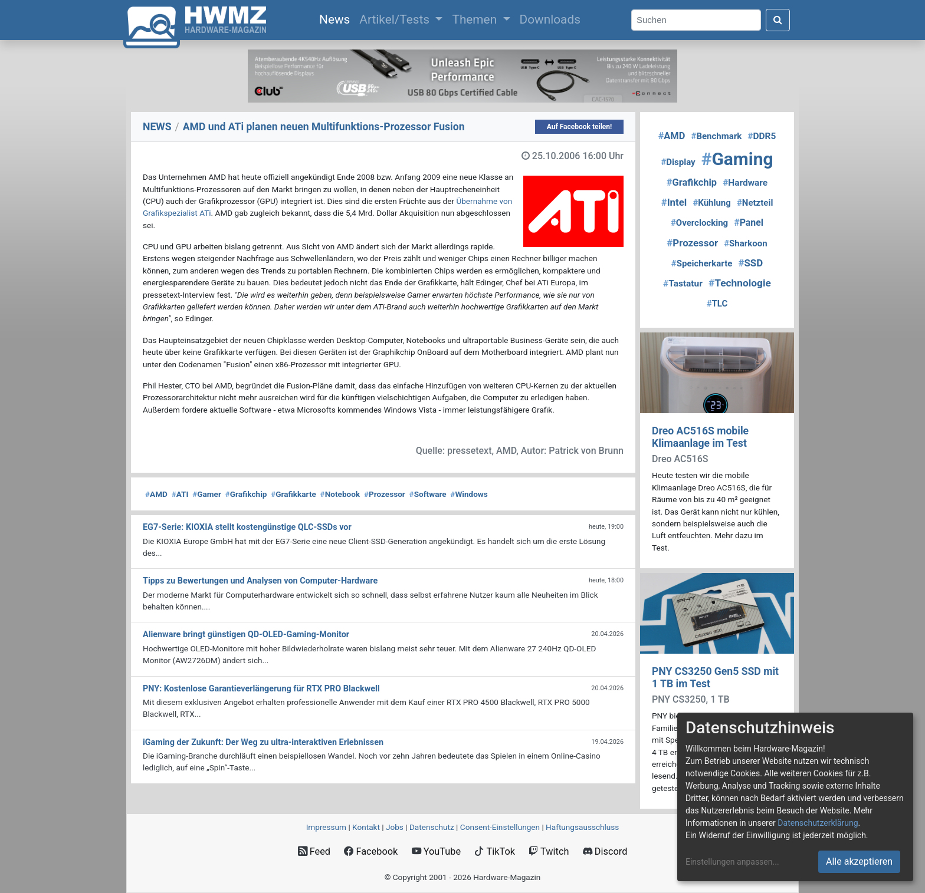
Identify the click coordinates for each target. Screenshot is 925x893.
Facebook (371, 851)
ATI (180, 494)
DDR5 (761, 136)
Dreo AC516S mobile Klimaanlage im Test (700, 437)
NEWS (157, 127)
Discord (605, 851)
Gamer (206, 494)
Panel (748, 222)
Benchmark (716, 136)
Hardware (745, 182)
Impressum (326, 827)
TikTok (494, 851)
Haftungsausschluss (582, 827)
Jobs (395, 827)
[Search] (696, 20)
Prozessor (384, 494)
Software (428, 494)
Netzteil (755, 202)
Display (678, 162)
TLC (717, 303)
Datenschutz (431, 827)
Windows (468, 494)
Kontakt (366, 827)
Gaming (737, 159)
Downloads (550, 19)
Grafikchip (246, 494)
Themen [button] (476, 19)
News (337, 18)
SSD (750, 263)
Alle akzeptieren (859, 861)
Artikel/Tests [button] (395, 19)
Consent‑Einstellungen (500, 827)
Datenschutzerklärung (818, 823)
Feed (314, 851)
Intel (674, 202)
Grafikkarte (293, 494)
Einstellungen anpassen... (732, 861)
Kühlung (711, 202)
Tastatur (683, 283)
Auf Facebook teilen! (579, 127)
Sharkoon (745, 243)
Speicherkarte (702, 263)
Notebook (340, 494)
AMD (156, 494)
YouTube (436, 851)
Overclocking (699, 223)
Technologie (739, 283)
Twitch (549, 851)
